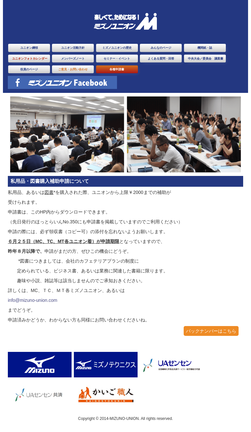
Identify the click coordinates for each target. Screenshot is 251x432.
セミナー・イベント (117, 58)
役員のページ (29, 69)
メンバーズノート (73, 58)
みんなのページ (161, 47)
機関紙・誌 (204, 47)
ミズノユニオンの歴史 (117, 47)
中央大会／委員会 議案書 (205, 58)
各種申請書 (116, 69)
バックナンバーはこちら (211, 331)
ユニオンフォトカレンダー (29, 58)
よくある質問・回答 (161, 58)
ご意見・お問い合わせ (73, 69)
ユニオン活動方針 (73, 47)
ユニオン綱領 (29, 47)
